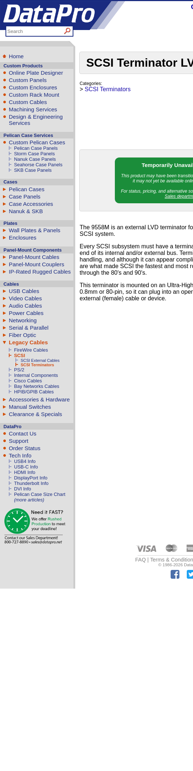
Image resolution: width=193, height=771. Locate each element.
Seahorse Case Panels (38, 164)
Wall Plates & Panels (34, 230)
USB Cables (24, 291)
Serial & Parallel (28, 328)
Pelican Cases (26, 189)
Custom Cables (28, 102)
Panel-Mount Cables (34, 257)
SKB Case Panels (33, 170)
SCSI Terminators (37, 365)
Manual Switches (30, 407)
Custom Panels (28, 80)
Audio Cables (25, 306)
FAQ (140, 560)
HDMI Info (24, 472)
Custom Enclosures (33, 87)
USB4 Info (25, 461)
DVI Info (22, 489)
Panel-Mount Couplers (36, 264)
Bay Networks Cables (36, 386)
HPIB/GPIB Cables (34, 391)
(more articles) (29, 500)
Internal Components (36, 375)
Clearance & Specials (35, 414)
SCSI (19, 355)
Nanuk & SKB (26, 211)
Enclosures (22, 237)
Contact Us (22, 433)
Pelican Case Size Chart (39, 494)
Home (16, 56)
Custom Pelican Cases (37, 142)
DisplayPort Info (30, 478)
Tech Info (20, 455)
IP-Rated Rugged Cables (40, 271)
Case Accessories (31, 204)
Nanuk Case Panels (35, 159)
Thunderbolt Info (31, 483)
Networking (23, 320)
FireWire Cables (31, 350)
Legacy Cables (28, 342)
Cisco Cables (28, 380)
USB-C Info (26, 467)
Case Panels (24, 196)
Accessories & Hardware (39, 399)
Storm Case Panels (34, 153)
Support (18, 441)
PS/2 (19, 369)
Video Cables (25, 298)
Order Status (24, 448)
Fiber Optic (22, 335)
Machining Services (33, 109)
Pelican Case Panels (36, 148)
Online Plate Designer (36, 73)
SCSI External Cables (40, 360)
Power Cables (26, 313)
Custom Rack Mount (34, 95)
